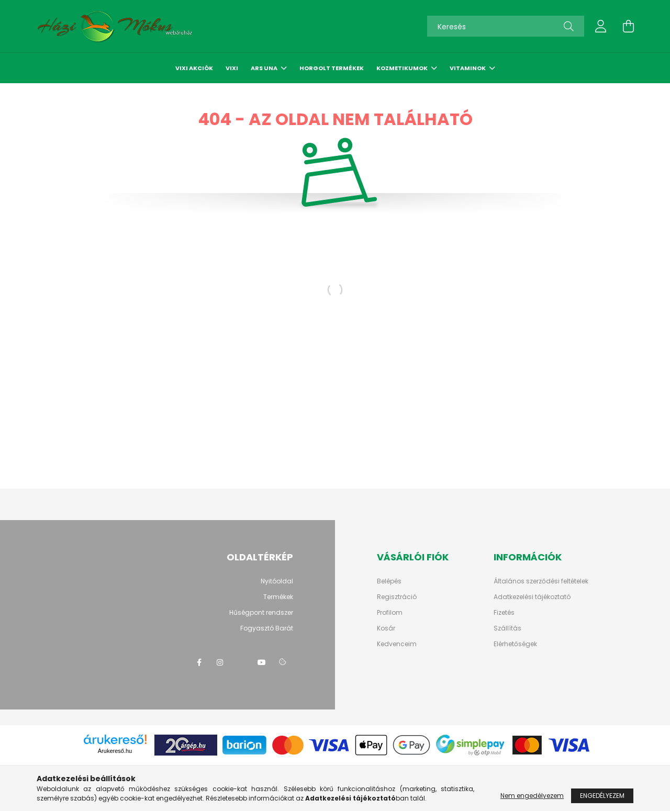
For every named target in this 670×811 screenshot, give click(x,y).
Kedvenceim (397, 644)
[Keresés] (505, 26)
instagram (219, 662)
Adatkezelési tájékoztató (532, 597)
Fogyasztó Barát (266, 628)
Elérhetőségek (515, 644)
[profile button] (600, 26)
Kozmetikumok (402, 68)
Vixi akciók (194, 68)
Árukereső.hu (115, 751)
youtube (261, 662)
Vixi (232, 68)
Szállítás (507, 628)
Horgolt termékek (331, 68)
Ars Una (264, 68)
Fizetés (504, 612)
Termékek (278, 596)
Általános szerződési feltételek (541, 581)
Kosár (386, 628)
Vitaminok (468, 68)
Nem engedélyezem (532, 795)
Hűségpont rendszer (261, 612)
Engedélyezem (602, 795)
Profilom (390, 612)
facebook (198, 662)
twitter (240, 662)
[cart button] (628, 26)
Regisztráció (397, 597)
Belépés (389, 581)
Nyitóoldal (277, 581)
